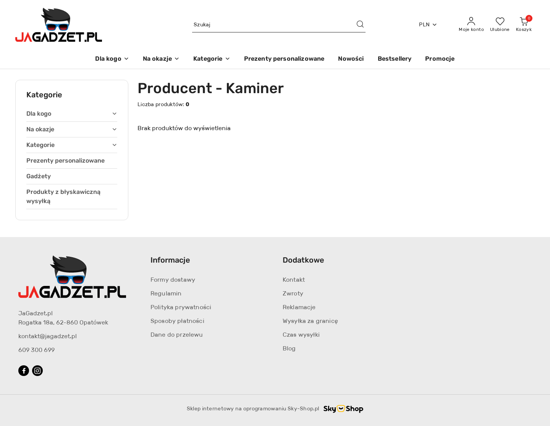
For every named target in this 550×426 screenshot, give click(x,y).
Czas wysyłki (301, 334)
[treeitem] (71, 113)
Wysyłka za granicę (310, 320)
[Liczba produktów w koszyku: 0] (524, 24)
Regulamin (165, 293)
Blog (289, 348)
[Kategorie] (211, 59)
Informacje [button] (170, 260)
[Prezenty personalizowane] (284, 59)
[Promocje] (440, 59)
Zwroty (293, 293)
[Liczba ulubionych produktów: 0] (500, 24)
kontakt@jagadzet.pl (47, 336)
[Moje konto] (471, 24)
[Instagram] (37, 370)
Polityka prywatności (180, 307)
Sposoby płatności (177, 320)
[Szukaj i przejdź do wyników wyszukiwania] (360, 25)
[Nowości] (351, 59)
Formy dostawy (172, 279)
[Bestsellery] (395, 59)
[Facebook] (23, 370)
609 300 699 (36, 349)
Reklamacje (299, 307)
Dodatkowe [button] (303, 260)
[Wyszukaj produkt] (279, 24)
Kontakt (294, 279)
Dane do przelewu (176, 334)
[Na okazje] (161, 59)
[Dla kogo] (112, 59)
